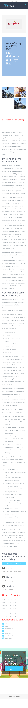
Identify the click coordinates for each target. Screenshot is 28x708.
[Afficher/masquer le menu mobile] (25, 5)
